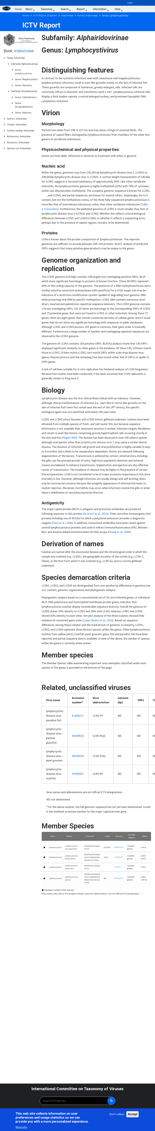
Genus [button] (52, 836)
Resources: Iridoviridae (18, 142)
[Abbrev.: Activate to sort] (145, 836)
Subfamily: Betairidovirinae (24, 91)
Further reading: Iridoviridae (20, 130)
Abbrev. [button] (145, 836)
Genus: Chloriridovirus (25, 97)
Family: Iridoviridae (16, 57)
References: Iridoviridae (19, 136)
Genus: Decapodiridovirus (24, 105)
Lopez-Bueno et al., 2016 (97, 620)
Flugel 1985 (69, 437)
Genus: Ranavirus (23, 85)
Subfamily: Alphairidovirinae (24, 63)
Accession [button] (119, 836)
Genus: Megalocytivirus (26, 79)
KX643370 (118, 878)
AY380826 (118, 857)
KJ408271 (78, 715)
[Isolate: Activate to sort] (107, 836)
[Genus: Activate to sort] (55, 836)
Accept (132, 1115)
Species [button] (69, 836)
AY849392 (77, 774)
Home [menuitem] (18, 9)
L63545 (117, 867)
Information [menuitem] (101, 9)
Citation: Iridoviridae (17, 124)
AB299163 (78, 736)
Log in (130, 2)
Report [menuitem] (82, 9)
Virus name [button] (90, 836)
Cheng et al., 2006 (119, 532)
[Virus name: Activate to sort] (92, 836)
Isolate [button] (107, 836)
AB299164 (78, 756)
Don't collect (116, 1115)
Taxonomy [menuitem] (48, 9)
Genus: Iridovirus (23, 112)
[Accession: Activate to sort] (119, 836)
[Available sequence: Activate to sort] (132, 836)
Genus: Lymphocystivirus (23, 71)
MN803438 (118, 847)
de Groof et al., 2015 (95, 513)
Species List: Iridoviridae (19, 148)
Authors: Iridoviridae (17, 118)
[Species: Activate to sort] (72, 836)
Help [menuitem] (119, 9)
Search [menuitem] (66, 9)
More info (21, 1128)
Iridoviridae (24, 50)
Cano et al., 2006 (62, 523)
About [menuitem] (30, 9)
